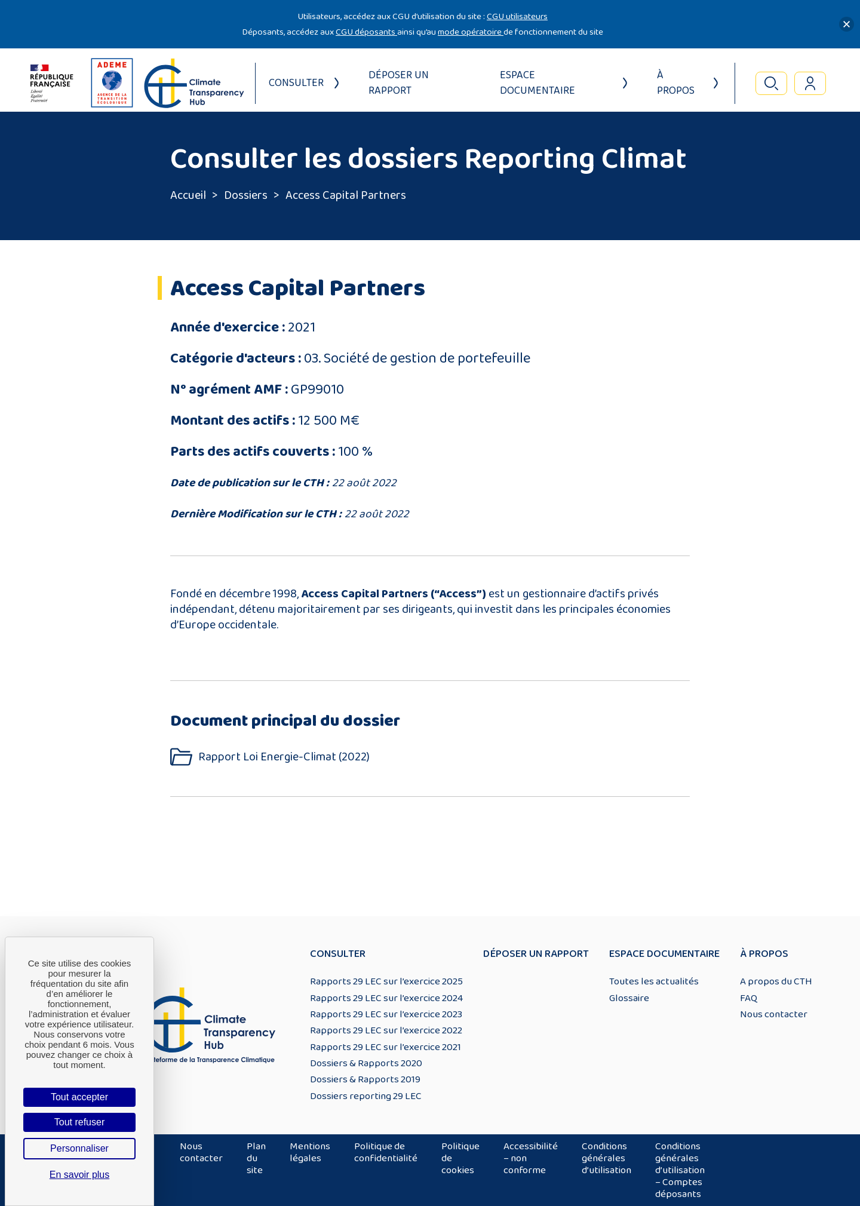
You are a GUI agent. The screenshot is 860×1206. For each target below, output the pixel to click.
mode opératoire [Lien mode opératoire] (470, 32)
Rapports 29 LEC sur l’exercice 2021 (385, 1047)
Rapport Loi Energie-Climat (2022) (284, 757)
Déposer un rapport (398, 83)
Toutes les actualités (654, 981)
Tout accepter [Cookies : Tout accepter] (79, 1097)
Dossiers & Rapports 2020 (366, 1063)
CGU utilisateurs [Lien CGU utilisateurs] (517, 16)
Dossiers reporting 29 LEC (366, 1096)
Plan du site (256, 1158)
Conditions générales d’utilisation (606, 1158)
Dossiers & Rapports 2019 (365, 1079)
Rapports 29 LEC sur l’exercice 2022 (386, 1030)
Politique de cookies (460, 1158)
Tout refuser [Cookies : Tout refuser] (79, 1122)
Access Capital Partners (345, 195)
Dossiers (246, 195)
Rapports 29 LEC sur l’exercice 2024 (386, 998)
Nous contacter (773, 1014)
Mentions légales (310, 1152)
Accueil (188, 195)
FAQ (748, 998)
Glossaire (629, 998)
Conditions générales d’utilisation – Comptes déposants (680, 1170)
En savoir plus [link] (80, 1175)
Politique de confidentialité (385, 1152)
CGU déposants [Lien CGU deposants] (366, 32)
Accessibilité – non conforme (530, 1158)
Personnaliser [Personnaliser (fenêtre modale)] (79, 1148)
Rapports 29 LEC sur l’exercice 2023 (386, 1014)
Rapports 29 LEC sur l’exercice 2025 (386, 981)
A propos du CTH (776, 981)
